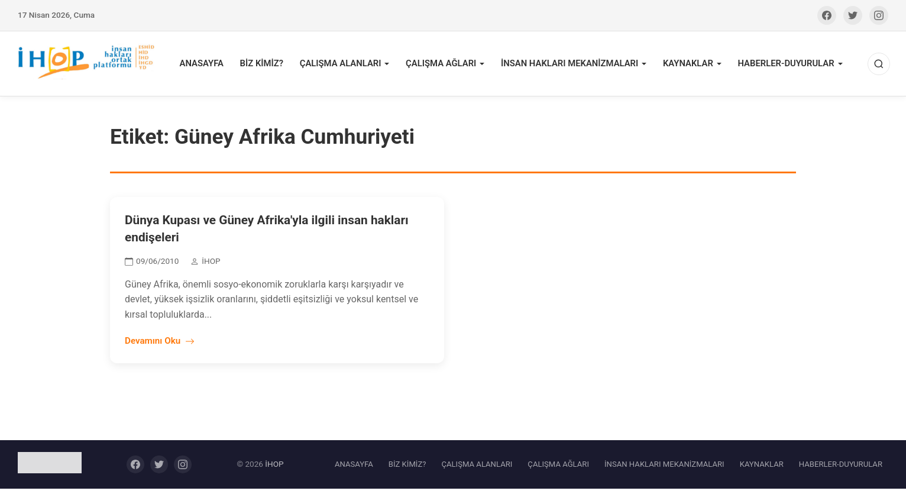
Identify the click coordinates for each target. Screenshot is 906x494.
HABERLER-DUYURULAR (786, 66)
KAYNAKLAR (690, 66)
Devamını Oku (160, 346)
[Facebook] (826, 15)
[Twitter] (852, 15)
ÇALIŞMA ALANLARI (354, 66)
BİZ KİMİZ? (278, 66)
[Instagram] (878, 15)
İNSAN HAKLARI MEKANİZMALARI (576, 66)
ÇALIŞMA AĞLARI (452, 66)
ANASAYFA (220, 66)
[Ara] (877, 66)
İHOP (274, 468)
